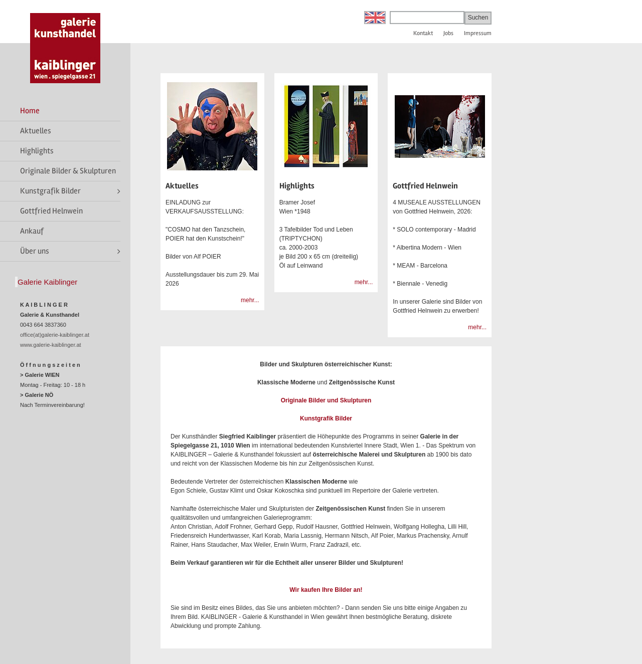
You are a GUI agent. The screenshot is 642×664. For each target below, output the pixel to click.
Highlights (37, 151)
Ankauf (32, 231)
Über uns (34, 251)
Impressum (478, 33)
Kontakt (423, 33)
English (375, 18)
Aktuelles (35, 131)
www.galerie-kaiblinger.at (50, 345)
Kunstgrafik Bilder (50, 191)
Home (30, 111)
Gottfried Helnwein (51, 211)
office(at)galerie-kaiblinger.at (54, 335)
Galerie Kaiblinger (47, 282)
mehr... (250, 300)
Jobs (448, 33)
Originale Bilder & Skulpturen (68, 171)
